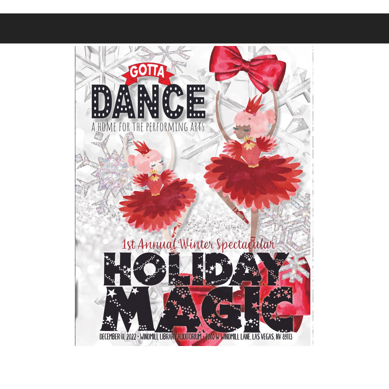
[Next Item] (304, 196)
